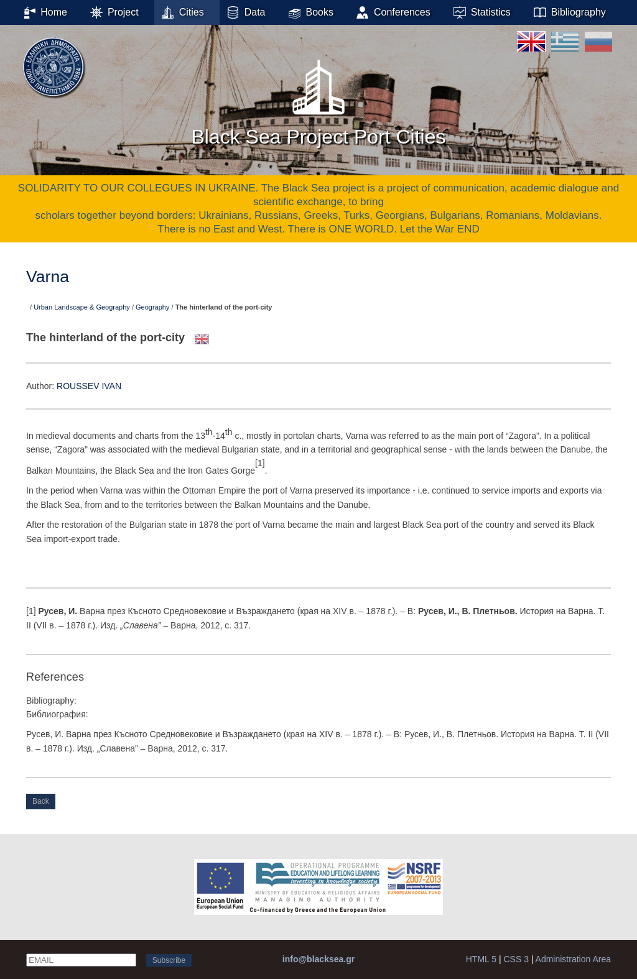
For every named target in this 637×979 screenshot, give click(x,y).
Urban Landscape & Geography (82, 307)
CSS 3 (515, 959)
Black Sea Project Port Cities (318, 99)
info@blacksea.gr (318, 959)
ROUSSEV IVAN (89, 386)
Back (40, 801)
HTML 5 (481, 959)
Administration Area (573, 959)
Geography (152, 307)
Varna (47, 276)
